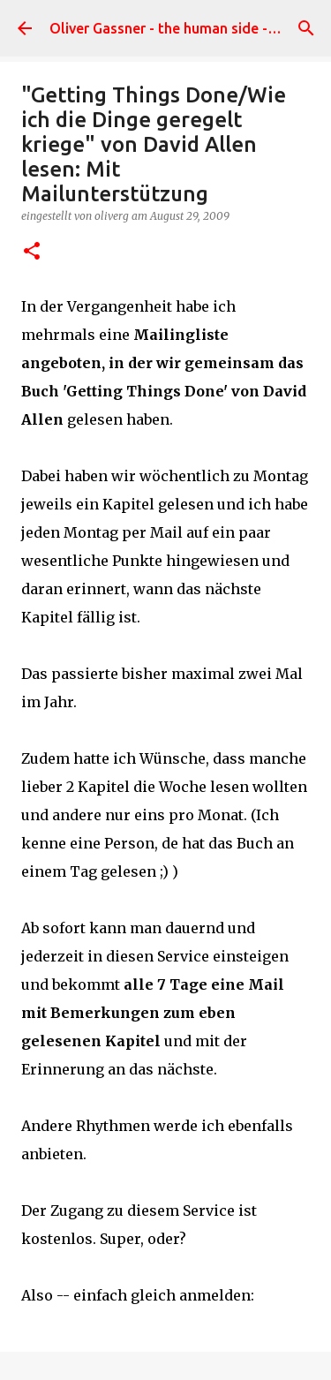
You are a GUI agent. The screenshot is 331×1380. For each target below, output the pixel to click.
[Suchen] (306, 28)
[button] (31, 252)
